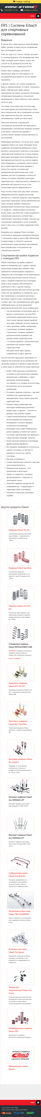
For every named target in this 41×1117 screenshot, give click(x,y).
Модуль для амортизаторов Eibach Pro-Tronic (20, 990)
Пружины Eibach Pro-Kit (19, 530)
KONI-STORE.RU (23, 1109)
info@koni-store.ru (31, 10)
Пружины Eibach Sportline (20, 568)
